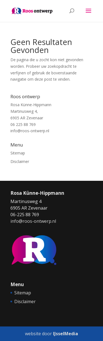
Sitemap (17, 153)
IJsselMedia (65, 334)
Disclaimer (19, 161)
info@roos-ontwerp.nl (29, 130)
